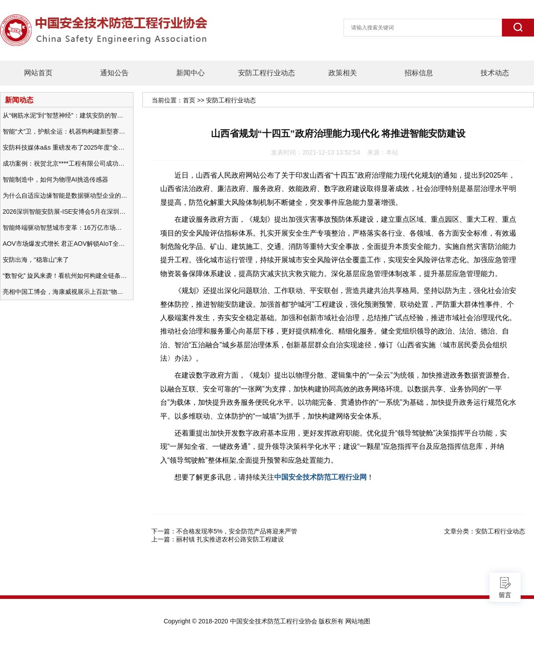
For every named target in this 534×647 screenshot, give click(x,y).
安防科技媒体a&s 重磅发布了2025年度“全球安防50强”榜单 (65, 147)
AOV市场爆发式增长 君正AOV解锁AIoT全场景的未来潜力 (65, 243)
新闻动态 (19, 100)
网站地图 (357, 621)
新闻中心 (190, 73)
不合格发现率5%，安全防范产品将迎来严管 (236, 531)
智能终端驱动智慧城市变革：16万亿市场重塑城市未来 (65, 227)
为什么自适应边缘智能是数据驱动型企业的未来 (65, 195)
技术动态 (495, 73)
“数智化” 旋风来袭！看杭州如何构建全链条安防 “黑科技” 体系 (65, 275)
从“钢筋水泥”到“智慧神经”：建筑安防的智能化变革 (65, 115)
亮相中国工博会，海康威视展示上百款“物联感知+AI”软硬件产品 (65, 291)
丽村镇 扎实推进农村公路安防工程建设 (230, 539)
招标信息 (419, 73)
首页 (189, 100)
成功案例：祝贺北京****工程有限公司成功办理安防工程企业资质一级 (65, 163)
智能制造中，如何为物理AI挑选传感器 (55, 179)
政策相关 (342, 73)
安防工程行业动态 (266, 73)
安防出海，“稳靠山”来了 (36, 259)
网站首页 (38, 73)
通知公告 (114, 73)
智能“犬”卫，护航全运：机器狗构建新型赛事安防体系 (65, 131)
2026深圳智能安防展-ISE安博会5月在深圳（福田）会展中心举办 (65, 211)
